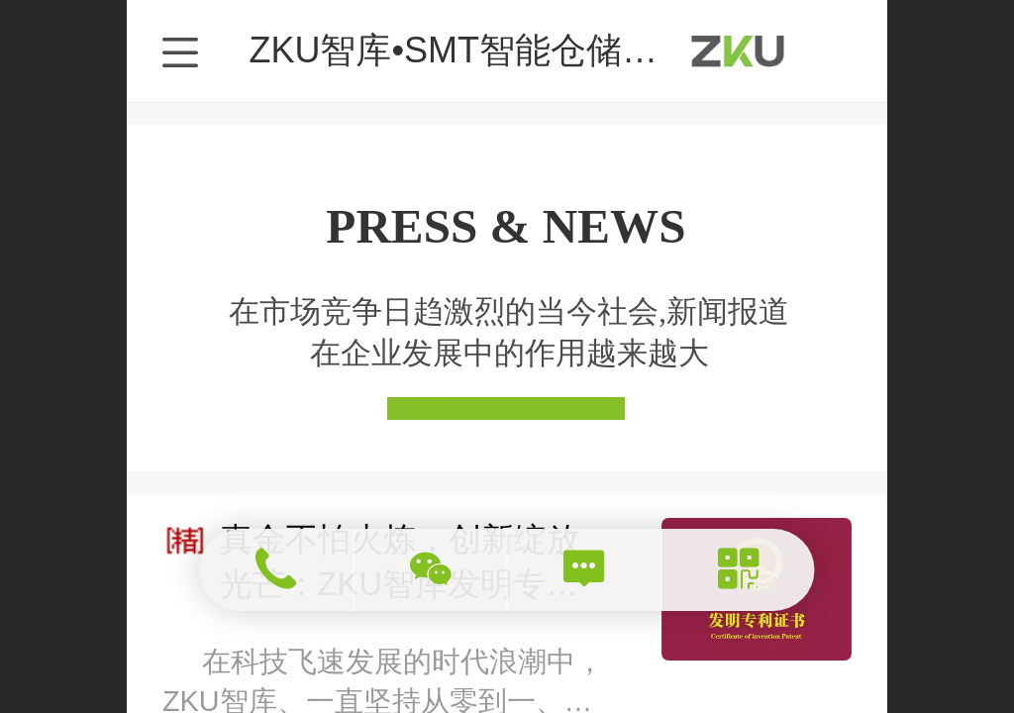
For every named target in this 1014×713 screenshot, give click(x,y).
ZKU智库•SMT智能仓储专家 (471, 50)
